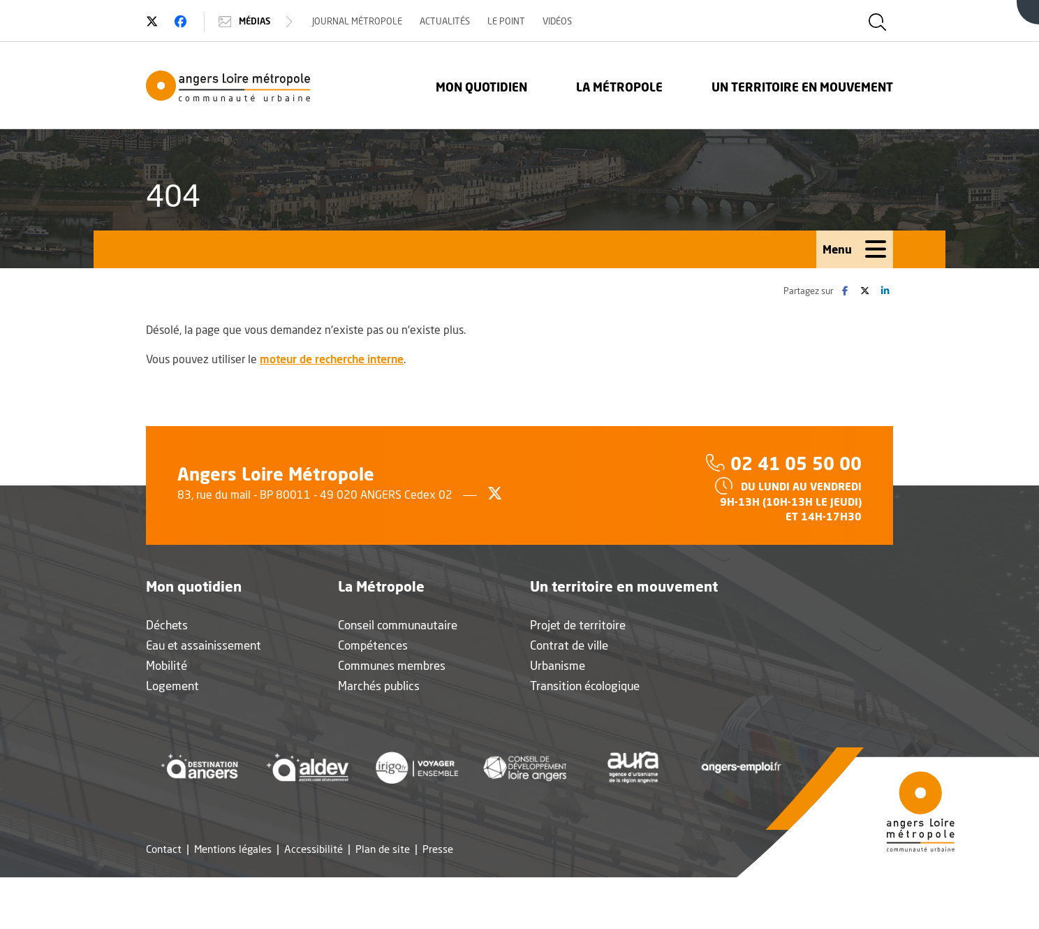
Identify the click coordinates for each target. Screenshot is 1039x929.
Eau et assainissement (203, 645)
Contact (164, 849)
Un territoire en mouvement (802, 87)
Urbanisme (557, 665)
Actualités (445, 21)
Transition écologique (585, 685)
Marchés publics (379, 685)
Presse (437, 849)
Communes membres (391, 665)
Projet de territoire (578, 624)
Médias (257, 21)
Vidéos (557, 21)
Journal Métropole (357, 21)
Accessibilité (313, 849)
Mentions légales (233, 849)
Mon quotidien (481, 87)
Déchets (167, 624)
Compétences (373, 645)
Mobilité (166, 665)
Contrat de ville (569, 645)
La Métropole (619, 87)
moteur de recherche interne (332, 358)
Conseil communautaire (397, 624)
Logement (172, 685)
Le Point (506, 21)
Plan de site (382, 849)
